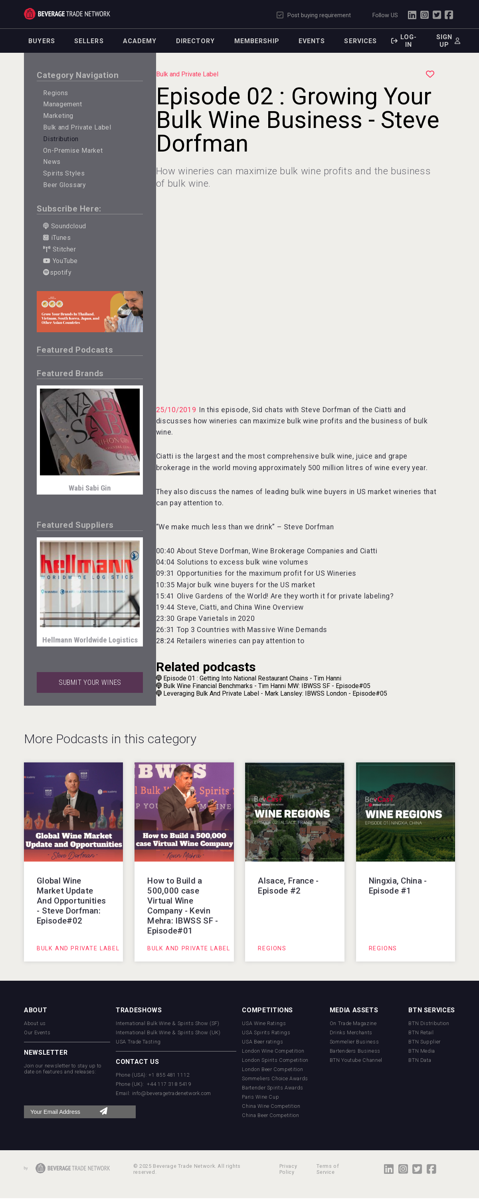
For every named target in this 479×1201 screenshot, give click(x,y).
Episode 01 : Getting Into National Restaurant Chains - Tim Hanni (248, 678)
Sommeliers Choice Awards (275, 1078)
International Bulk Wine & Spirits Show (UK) (168, 1032)
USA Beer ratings (262, 1042)
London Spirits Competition (275, 1060)
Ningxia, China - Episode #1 (398, 886)
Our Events (37, 1032)
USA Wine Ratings (264, 1023)
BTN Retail (420, 1032)
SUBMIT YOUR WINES (90, 682)
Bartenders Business (355, 1051)
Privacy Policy (288, 1169)
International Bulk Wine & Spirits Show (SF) (168, 1023)
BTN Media (421, 1051)
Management (62, 104)
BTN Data (419, 1060)
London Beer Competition (272, 1069)
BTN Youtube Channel (356, 1060)
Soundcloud (64, 226)
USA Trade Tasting (138, 1042)
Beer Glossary (64, 185)
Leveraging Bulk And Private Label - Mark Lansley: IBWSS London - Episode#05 (271, 693)
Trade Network (67, 14)
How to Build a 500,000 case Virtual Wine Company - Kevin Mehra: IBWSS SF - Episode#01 (182, 906)
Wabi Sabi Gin (90, 488)
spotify (57, 272)
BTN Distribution (428, 1023)
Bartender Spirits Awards (272, 1088)
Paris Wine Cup (260, 1097)
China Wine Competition (271, 1106)
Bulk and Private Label (77, 127)
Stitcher (59, 249)
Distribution (61, 139)
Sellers (89, 41)
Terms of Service (328, 1169)
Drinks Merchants (351, 1032)
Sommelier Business (354, 1042)
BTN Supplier (424, 1042)
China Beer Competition (270, 1115)
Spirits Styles (64, 173)
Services (360, 41)
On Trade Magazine (353, 1023)
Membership (256, 41)
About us (35, 1023)
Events (312, 41)
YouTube (60, 261)
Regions (55, 93)
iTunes (57, 237)
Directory (195, 41)
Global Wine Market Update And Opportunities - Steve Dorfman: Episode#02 (71, 901)
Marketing (58, 116)
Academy (140, 41)
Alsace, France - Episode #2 (288, 886)
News (52, 162)
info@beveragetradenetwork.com (172, 1093)
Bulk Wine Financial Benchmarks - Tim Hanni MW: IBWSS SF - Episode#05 (263, 686)
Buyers (41, 41)
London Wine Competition (273, 1051)
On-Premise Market (73, 150)
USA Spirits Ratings (266, 1032)
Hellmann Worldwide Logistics (90, 639)
